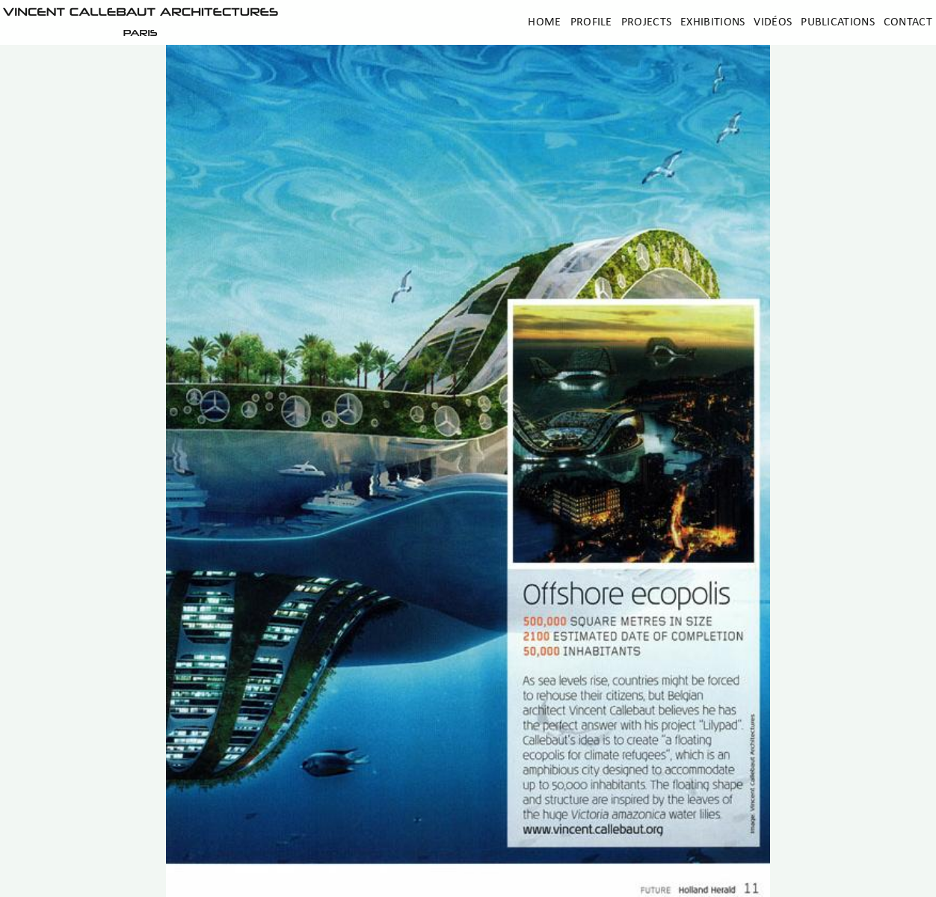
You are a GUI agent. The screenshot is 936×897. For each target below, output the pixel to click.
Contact (908, 22)
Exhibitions (712, 22)
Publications (838, 22)
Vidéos (773, 22)
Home (544, 22)
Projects (646, 22)
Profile (591, 22)
